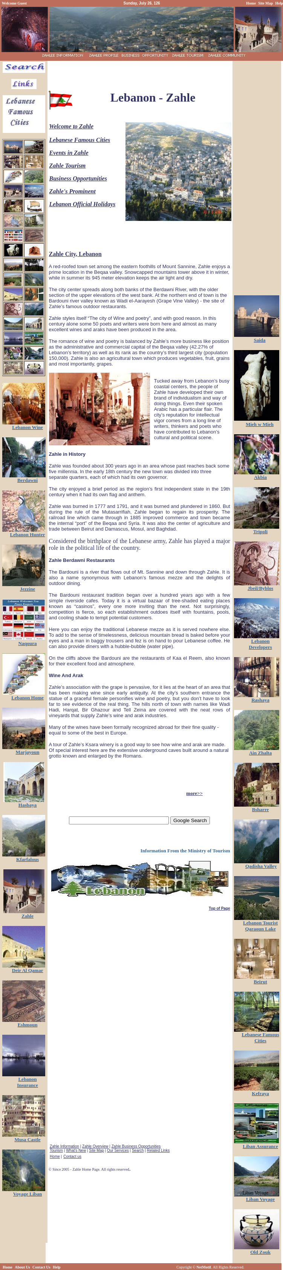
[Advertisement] (139, 73)
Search (138, 1150)
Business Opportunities (78, 178)
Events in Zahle (69, 153)
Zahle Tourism (67, 165)
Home (55, 1156)
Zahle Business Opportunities (136, 1146)
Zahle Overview (95, 1146)
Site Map (96, 1150)
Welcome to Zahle (71, 126)
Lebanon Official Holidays (82, 204)
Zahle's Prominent (72, 191)
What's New (76, 1150)
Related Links (158, 1150)
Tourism (56, 1150)
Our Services (118, 1150)
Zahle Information (64, 1146)
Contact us (72, 1156)
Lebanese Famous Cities (79, 140)
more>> (194, 793)
